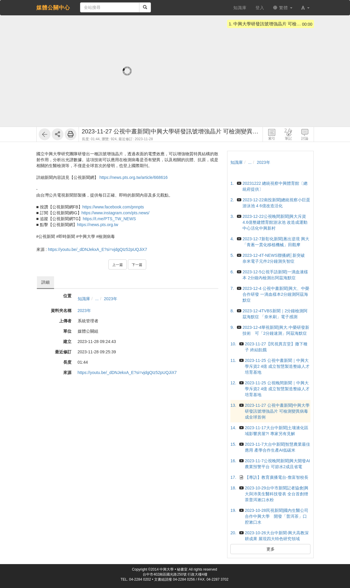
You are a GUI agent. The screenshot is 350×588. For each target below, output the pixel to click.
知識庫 (84, 298)
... (97, 298)
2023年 (110, 298)
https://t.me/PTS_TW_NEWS (109, 218)
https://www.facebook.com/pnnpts (113, 207)
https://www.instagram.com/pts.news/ (115, 212)
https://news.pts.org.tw (97, 224)
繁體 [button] (282, 7)
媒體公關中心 (53, 8)
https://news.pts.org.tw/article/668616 (133, 177)
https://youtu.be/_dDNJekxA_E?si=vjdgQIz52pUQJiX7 (97, 249)
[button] (305, 7)
